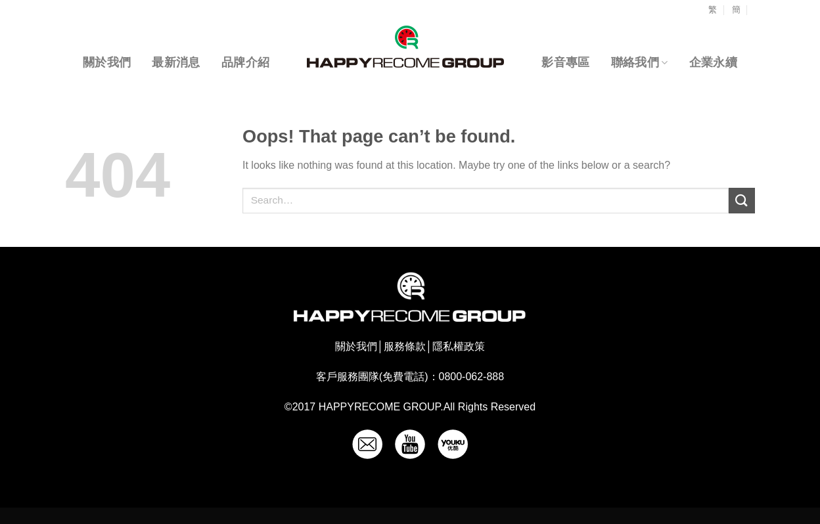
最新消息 (176, 62)
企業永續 (713, 62)
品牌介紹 (245, 62)
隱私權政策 (458, 346)
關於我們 (107, 62)
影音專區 (565, 62)
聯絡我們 (639, 62)
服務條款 (405, 346)
